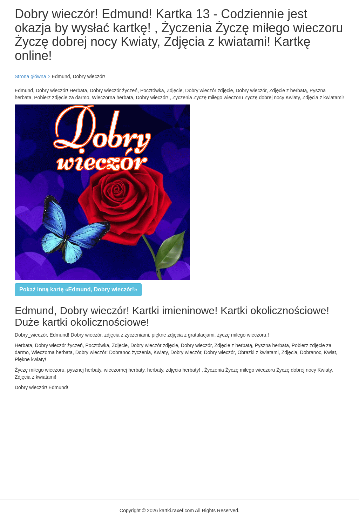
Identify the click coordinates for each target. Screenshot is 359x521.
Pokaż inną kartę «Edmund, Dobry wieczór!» (78, 289)
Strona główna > (32, 76)
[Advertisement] (179, 443)
